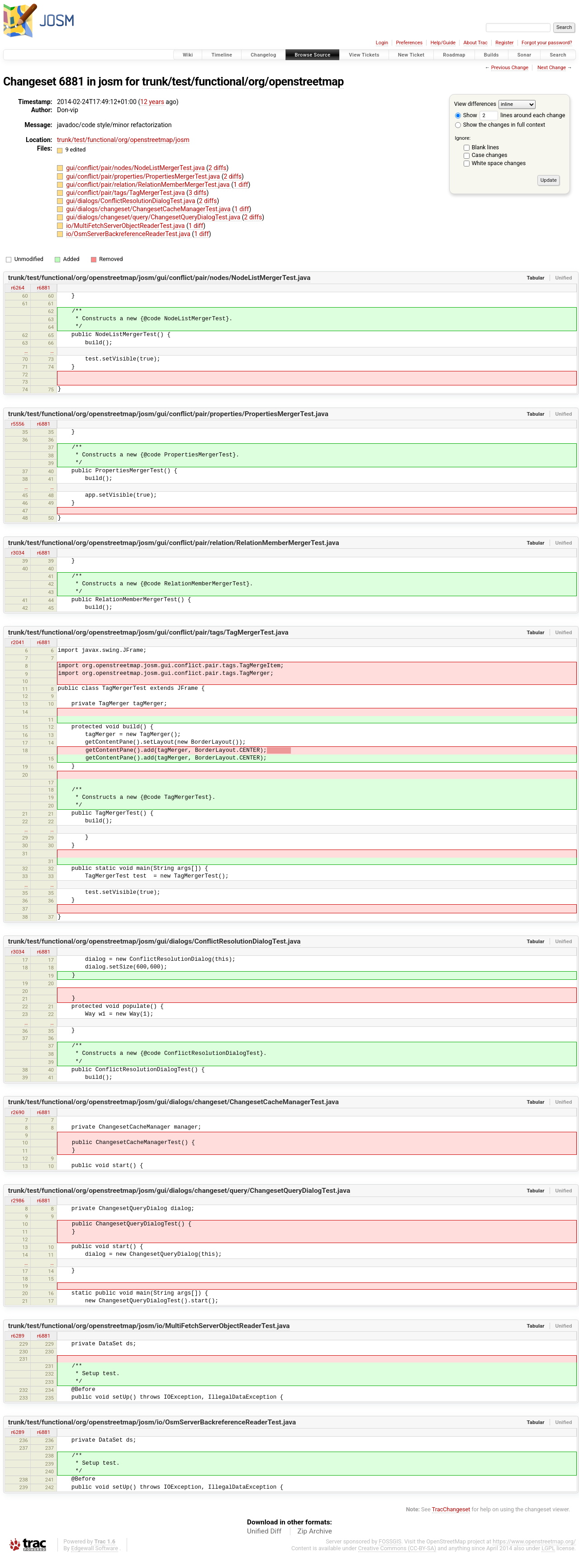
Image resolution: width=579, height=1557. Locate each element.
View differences (475, 103)
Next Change (551, 68)
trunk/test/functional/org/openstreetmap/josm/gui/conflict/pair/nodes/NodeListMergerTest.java (159, 278)
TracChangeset (451, 1509)
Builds (491, 55)
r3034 (17, 553)
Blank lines (485, 147)
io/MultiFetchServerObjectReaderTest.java (126, 225)
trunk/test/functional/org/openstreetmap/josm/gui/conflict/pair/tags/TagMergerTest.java (148, 632)
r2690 (17, 1112)
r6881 (43, 288)
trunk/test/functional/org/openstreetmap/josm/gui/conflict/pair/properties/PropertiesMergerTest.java (168, 414)
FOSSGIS (390, 1541)
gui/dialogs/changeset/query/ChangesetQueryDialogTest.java (154, 217)
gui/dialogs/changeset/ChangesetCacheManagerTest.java (149, 209)
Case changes (490, 155)
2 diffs (218, 167)
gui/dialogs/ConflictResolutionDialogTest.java (131, 200)
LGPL (548, 1548)
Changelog (263, 55)
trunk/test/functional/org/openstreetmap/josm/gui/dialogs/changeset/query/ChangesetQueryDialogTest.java (179, 1191)
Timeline (221, 55)
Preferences (409, 43)
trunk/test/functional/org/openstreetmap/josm (123, 139)
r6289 (17, 1336)
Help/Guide (443, 43)
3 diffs (198, 192)
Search (558, 55)
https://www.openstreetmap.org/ (534, 1541)
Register (504, 43)
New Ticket (411, 55)
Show (466, 115)
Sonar (524, 55)
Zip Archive (315, 1531)
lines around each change (522, 115)
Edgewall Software (94, 1548)
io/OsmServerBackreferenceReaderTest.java (129, 233)
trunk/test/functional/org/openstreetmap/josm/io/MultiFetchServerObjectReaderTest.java (149, 1326)
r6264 (17, 288)
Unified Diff (264, 1531)
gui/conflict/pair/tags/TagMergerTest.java (126, 192)
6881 (71, 81)
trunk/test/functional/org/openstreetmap (243, 81)
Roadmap (454, 55)
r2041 (17, 642)
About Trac (476, 43)
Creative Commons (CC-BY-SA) (397, 1548)
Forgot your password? (547, 43)
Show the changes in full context (500, 124)
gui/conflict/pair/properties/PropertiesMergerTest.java (143, 176)
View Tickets (364, 55)
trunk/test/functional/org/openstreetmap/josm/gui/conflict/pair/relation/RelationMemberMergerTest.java (173, 543)
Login (382, 43)
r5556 (17, 424)
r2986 (17, 1200)
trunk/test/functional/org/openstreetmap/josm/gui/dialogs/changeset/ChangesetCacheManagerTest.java (173, 1102)
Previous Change (509, 68)
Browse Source (313, 55)
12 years (152, 101)
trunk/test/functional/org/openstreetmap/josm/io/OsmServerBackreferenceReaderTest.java (152, 1422)
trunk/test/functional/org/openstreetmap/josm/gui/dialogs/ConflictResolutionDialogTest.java (154, 941)
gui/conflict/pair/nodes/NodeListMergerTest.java (136, 167)
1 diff (240, 184)
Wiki (188, 55)
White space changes (499, 163)
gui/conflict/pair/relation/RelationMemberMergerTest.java (148, 184)
